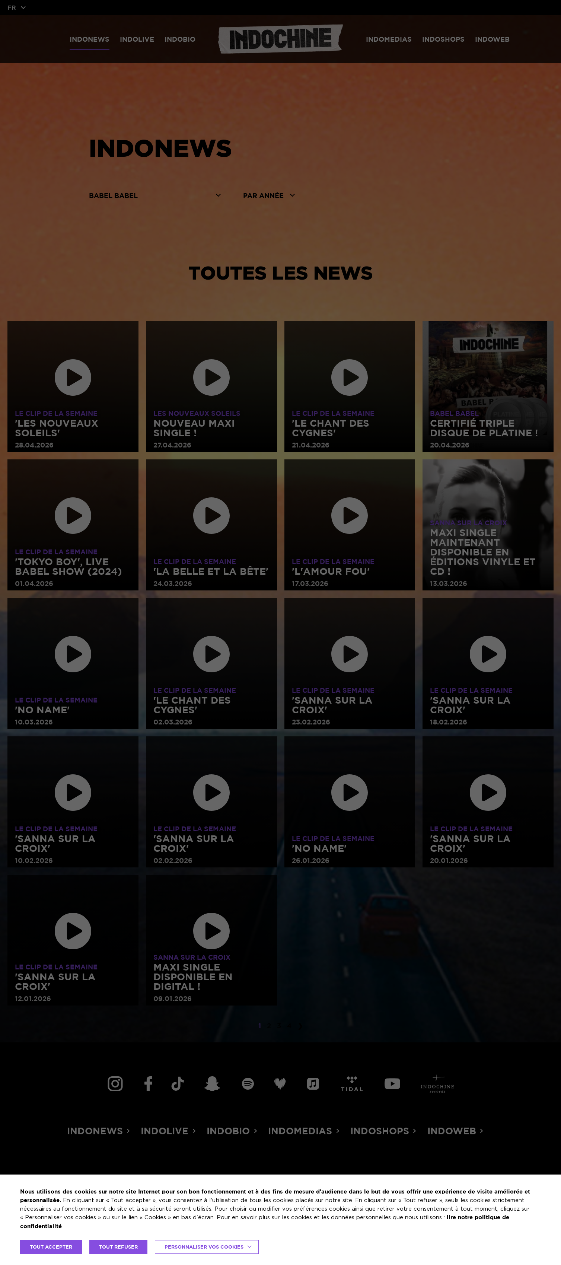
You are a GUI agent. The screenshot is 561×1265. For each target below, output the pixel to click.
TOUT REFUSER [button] (118, 1246)
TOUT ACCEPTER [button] (51, 1246)
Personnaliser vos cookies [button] (204, 1246)
